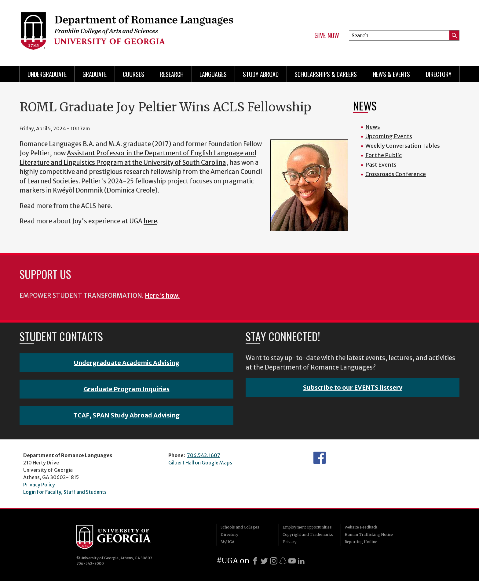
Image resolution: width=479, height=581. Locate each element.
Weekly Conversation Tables (402, 145)
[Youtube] (292, 561)
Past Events (381, 164)
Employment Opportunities (307, 527)
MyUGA (227, 542)
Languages (213, 74)
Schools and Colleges (240, 527)
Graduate (94, 74)
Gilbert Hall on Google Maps (200, 463)
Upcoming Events (388, 136)
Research (172, 74)
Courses (133, 74)
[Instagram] (273, 561)
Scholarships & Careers (325, 74)
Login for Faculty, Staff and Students (65, 492)
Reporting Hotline (361, 542)
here (104, 206)
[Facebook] (255, 561)
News (372, 126)
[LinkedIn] (301, 561)
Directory (439, 74)
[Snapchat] (283, 561)
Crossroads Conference (395, 174)
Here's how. (162, 296)
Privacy (290, 542)
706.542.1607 (203, 455)
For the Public (383, 155)
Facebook (319, 458)
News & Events (391, 74)
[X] (264, 561)
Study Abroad (261, 74)
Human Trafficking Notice (369, 534)
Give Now (326, 35)
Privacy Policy (39, 485)
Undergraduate (47, 74)
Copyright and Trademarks (308, 534)
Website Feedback (361, 527)
